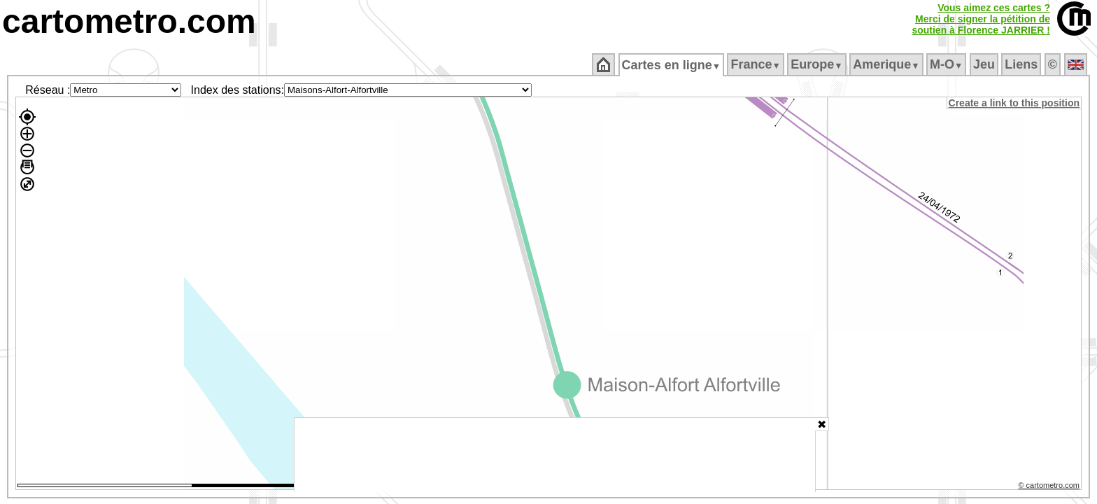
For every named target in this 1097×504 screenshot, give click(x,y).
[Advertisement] (554, 455)
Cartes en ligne (672, 65)
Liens (1022, 64)
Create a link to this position (1014, 102)
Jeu (985, 64)
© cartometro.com (1050, 487)
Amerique (887, 64)
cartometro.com (129, 21)
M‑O (947, 64)
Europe (818, 64)
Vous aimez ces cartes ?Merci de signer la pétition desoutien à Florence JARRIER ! (981, 19)
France (756, 64)
